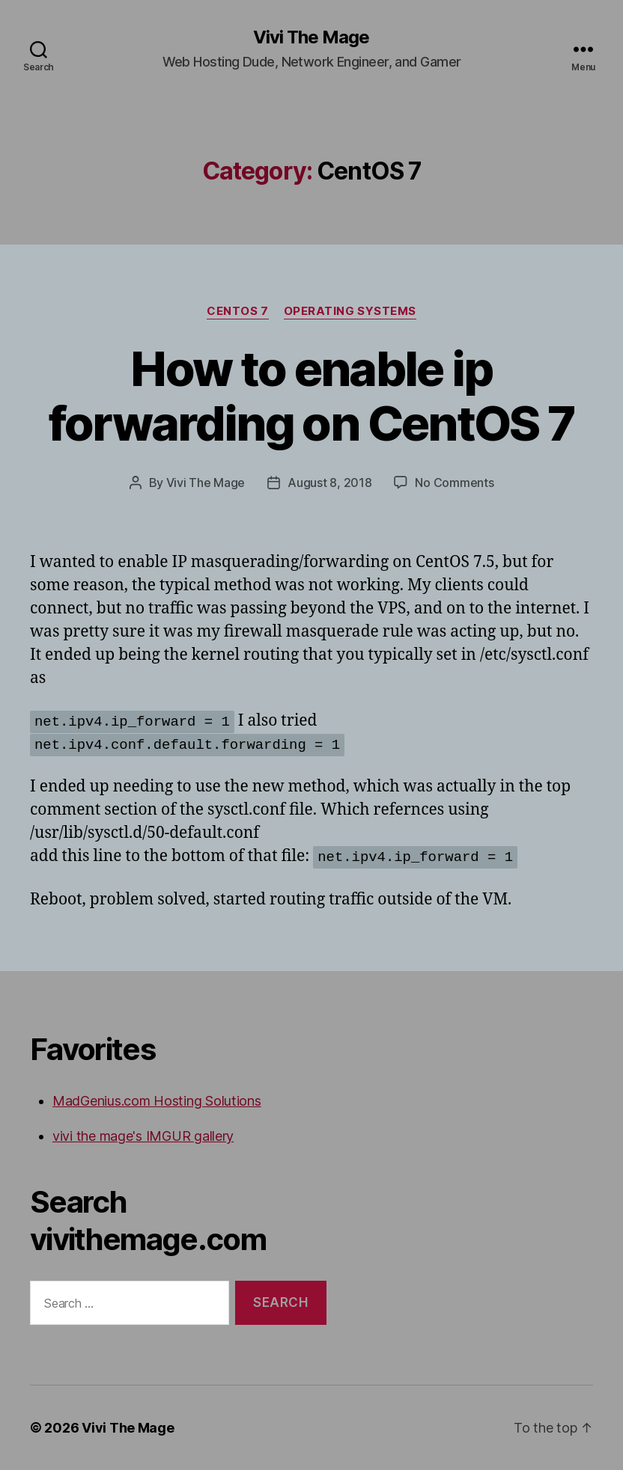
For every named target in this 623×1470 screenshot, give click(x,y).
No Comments (454, 482)
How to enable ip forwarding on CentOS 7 (311, 396)
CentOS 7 (237, 311)
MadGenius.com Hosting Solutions (156, 1101)
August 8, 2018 (329, 482)
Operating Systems (350, 311)
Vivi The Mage (311, 37)
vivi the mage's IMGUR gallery (143, 1136)
